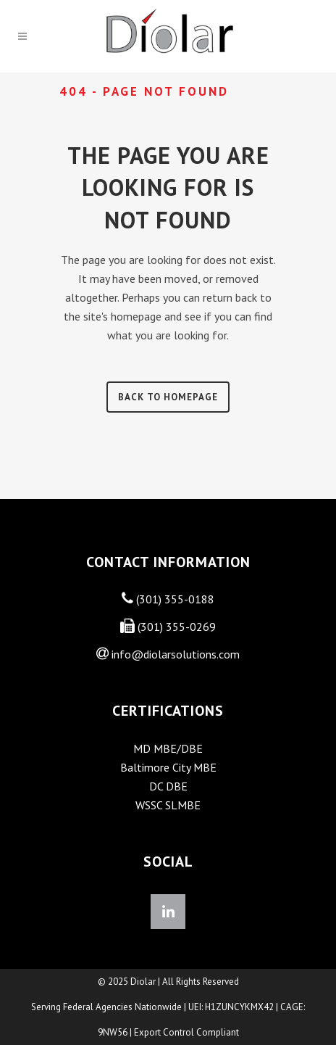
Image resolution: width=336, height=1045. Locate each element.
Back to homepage (168, 397)
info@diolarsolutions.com (176, 654)
